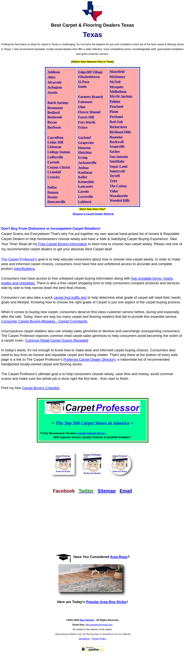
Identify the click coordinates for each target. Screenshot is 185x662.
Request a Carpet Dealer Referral (93, 213)
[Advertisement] (92, 520)
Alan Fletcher (86, 620)
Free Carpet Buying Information (62, 244)
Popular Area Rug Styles (106, 602)
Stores (101, 433)
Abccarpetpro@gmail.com (99, 624)
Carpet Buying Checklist (40, 388)
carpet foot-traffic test (70, 297)
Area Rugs (119, 557)
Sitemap (107, 490)
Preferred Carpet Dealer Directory (89, 359)
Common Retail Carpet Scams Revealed (56, 340)
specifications (24, 269)
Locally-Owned (87, 433)
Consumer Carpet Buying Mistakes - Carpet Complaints (44, 321)
